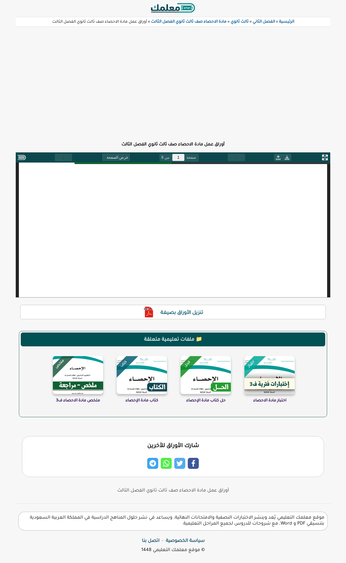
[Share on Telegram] (152, 463)
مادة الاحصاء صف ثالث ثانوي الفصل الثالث (188, 22)
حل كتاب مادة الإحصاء (206, 401)
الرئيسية (286, 22)
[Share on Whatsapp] (166, 463)
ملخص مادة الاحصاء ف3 (78, 401)
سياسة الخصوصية (185, 541)
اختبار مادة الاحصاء (269, 401)
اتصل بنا (150, 541)
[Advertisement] (173, 81)
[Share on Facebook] (193, 463)
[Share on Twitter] (179, 463)
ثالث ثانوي (239, 22)
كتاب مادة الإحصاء (142, 401)
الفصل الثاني (264, 22)
